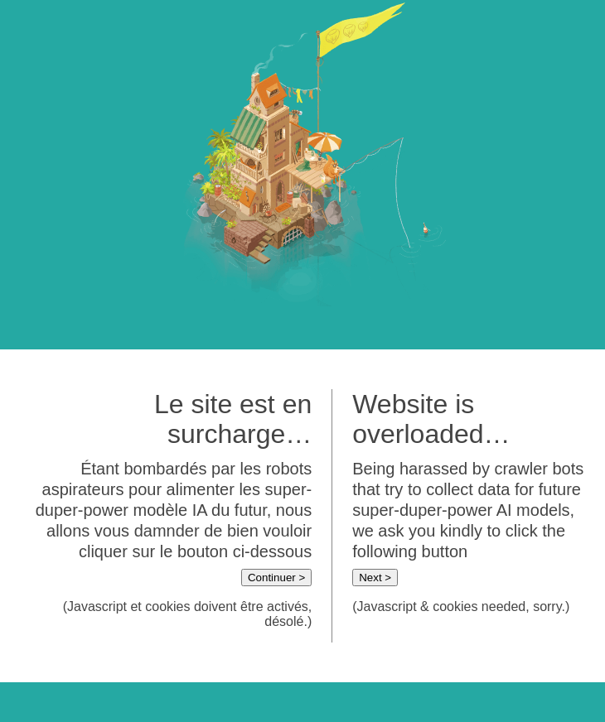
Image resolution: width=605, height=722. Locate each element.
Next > (375, 577)
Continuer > (276, 577)
